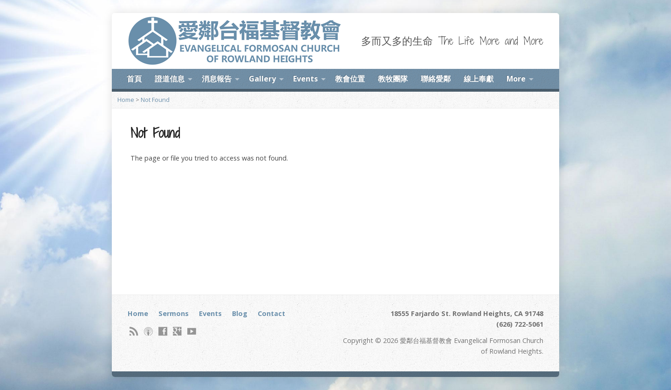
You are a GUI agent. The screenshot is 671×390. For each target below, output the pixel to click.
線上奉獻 (478, 79)
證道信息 (170, 79)
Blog (239, 313)
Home (125, 99)
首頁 (134, 79)
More (516, 79)
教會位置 (350, 79)
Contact (271, 313)
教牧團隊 (393, 79)
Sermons (173, 313)
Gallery (262, 79)
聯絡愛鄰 (436, 79)
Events (305, 79)
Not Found (155, 99)
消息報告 (217, 79)
